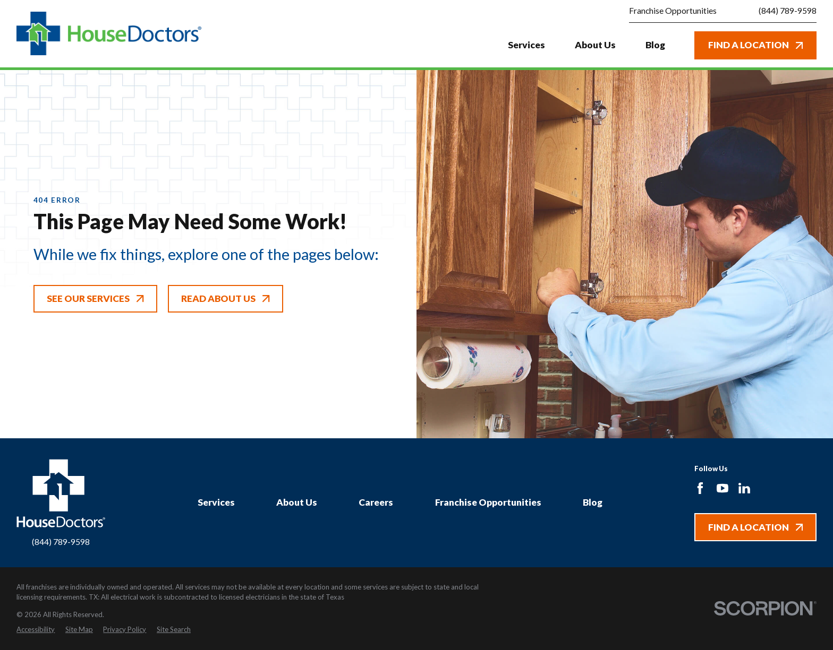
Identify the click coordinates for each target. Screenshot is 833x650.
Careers (376, 502)
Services (216, 502)
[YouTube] (722, 488)
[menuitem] (35, 630)
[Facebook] (700, 488)
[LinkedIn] (744, 488)
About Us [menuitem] (595, 44)
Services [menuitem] (526, 44)
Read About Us (225, 298)
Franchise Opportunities (673, 10)
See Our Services (95, 298)
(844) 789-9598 (788, 11)
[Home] (108, 34)
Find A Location (755, 44)
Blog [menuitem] (655, 44)
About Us (296, 502)
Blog (592, 502)
